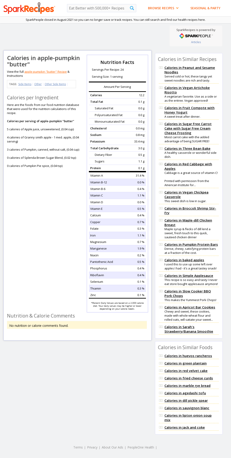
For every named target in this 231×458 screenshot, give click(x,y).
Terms (78, 447)
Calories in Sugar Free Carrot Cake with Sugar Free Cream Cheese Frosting (188, 128)
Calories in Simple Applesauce (188, 275)
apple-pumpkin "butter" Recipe (45, 72)
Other (38, 84)
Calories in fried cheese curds (188, 378)
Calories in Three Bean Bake (187, 148)
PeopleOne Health (140, 447)
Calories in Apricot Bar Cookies (189, 307)
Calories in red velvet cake (186, 370)
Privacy (92, 447)
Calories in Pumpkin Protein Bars (191, 244)
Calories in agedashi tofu (185, 393)
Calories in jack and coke (184, 427)
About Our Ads (112, 447)
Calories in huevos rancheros (188, 355)
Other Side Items (55, 84)
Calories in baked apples (184, 260)
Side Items (24, 84)
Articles (196, 42)
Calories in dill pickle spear (186, 400)
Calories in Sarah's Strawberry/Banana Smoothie (188, 329)
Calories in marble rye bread (187, 385)
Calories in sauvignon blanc (186, 408)
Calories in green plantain (185, 363)
